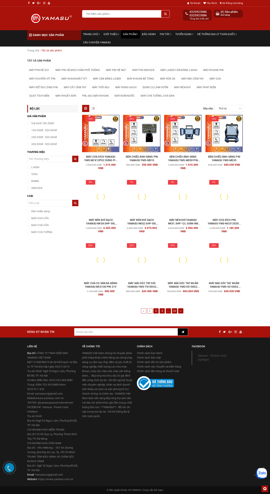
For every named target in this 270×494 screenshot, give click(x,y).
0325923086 (198, 12)
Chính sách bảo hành (149, 353)
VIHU (34, 174)
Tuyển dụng (184, 34)
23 (174, 310)
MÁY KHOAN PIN (213, 69)
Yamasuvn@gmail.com (49, 474)
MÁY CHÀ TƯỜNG (42, 232)
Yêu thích (210, 3)
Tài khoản (193, 3)
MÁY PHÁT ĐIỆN (206, 87)
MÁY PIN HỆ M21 (116, 69)
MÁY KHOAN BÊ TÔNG (140, 78)
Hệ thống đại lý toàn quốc (217, 34)
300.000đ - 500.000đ (44, 144)
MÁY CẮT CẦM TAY (75, 87)
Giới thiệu (111, 34)
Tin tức (166, 34)
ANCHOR (36, 187)
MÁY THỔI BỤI (100, 87)
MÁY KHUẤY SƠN (66, 95)
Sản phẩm (130, 34)
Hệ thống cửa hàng (231, 3)
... (168, 310)
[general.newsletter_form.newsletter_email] (126, 332)
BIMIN (35, 181)
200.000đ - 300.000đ (44, 137)
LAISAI (35, 167)
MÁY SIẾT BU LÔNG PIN (43, 87)
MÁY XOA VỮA (40, 218)
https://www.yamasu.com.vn (55, 479)
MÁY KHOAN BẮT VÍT (74, 78)
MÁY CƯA (215, 78)
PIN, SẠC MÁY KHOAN (95, 95)
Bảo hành (149, 34)
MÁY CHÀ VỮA (40, 225)
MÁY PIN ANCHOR (143, 69)
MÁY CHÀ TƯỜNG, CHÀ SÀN (157, 95)
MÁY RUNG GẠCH (125, 87)
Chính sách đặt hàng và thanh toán (158, 371)
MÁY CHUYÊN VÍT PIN (42, 78)
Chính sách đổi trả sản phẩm (154, 362)
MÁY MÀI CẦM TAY (192, 78)
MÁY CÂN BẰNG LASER (107, 78)
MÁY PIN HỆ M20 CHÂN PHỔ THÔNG (78, 69)
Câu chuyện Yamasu (97, 42)
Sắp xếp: (208, 108)
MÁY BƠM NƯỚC (125, 95)
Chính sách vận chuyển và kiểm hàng (159, 366)
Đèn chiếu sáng (40, 211)
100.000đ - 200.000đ (44, 130)
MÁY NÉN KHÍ (182, 87)
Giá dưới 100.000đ (42, 123)
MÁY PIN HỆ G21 (39, 69)
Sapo (160, 490)
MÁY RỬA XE (168, 78)
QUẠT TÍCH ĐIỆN (39, 95)
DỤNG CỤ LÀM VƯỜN (155, 87)
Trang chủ (91, 34)
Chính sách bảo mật (149, 357)
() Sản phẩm (229, 13)
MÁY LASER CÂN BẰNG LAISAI (178, 69)
